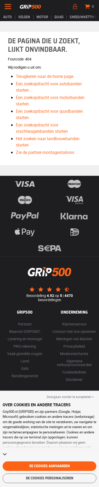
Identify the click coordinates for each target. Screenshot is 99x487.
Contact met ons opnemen (74, 331)
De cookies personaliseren (49, 478)
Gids (25, 368)
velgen (24, 17)
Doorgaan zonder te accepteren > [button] (70, 397)
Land (25, 360)
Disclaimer (74, 379)
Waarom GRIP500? (24, 331)
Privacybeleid (74, 346)
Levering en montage (25, 338)
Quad (58, 17)
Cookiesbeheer (74, 372)
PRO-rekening (24, 346)
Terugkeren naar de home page (44, 76)
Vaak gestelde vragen (24, 353)
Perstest (25, 324)
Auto (7, 17)
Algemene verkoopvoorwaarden (74, 362)
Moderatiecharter (74, 353)
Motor (42, 17)
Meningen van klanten (74, 338)
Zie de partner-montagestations (45, 152)
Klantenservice (74, 324)
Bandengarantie (25, 375)
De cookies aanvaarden (49, 466)
